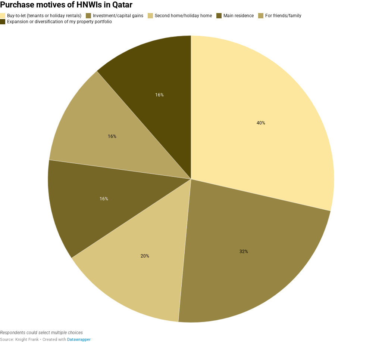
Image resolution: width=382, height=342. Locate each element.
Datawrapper (79, 339)
